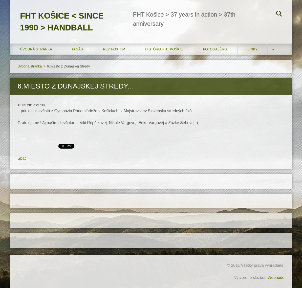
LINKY (253, 49)
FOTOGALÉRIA (215, 49)
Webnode (276, 277)
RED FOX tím (114, 49)
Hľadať (279, 14)
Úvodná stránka (36, 49)
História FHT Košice (164, 49)
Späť (22, 158)
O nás (77, 49)
